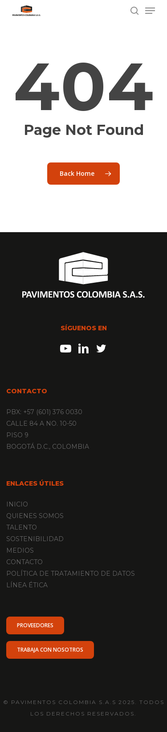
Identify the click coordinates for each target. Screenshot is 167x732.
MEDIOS (20, 550)
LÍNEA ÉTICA (27, 585)
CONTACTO (24, 562)
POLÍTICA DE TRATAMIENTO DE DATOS (70, 574)
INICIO (17, 504)
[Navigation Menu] (150, 10)
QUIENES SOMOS (35, 516)
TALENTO (21, 527)
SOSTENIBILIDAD (35, 539)
